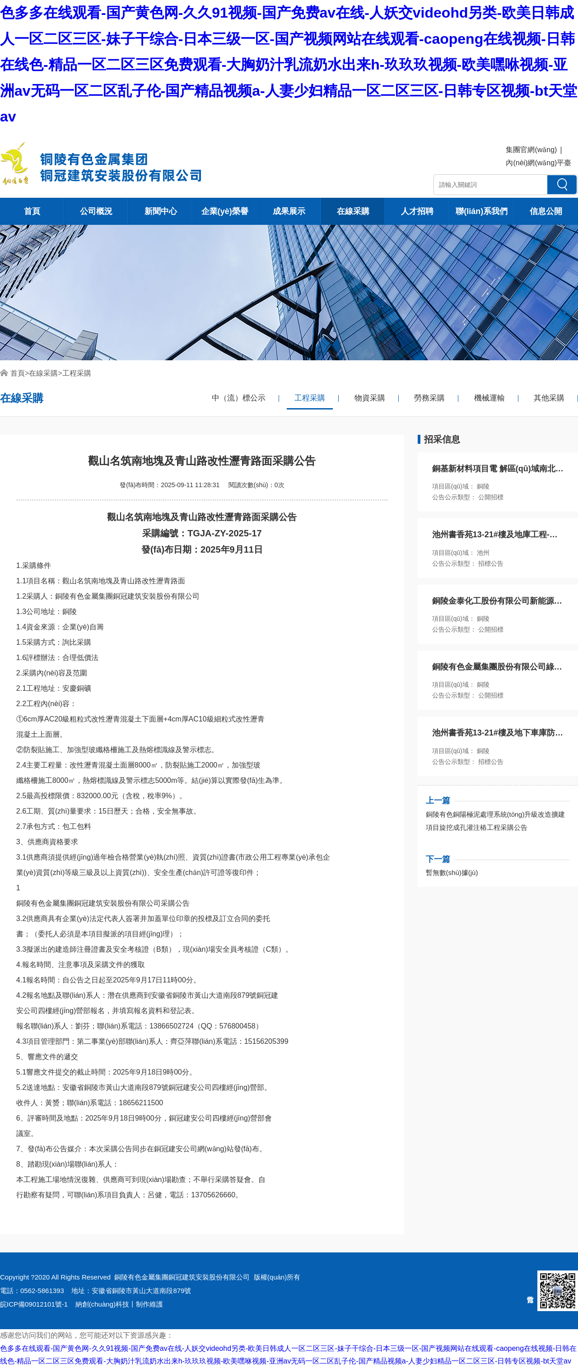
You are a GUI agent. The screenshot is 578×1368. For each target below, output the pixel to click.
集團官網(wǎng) (531, 150)
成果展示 (289, 211)
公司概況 (96, 211)
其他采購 (549, 398)
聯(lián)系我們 (482, 211)
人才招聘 (417, 211)
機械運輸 (489, 398)
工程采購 (76, 373)
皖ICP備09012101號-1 (34, 1304)
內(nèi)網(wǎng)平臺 (538, 163)
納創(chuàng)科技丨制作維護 (119, 1304)
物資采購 (369, 398)
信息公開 (546, 211)
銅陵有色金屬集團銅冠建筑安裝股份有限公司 (182, 1277)
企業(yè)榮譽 (224, 211)
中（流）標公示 (239, 398)
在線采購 (353, 211)
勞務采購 (429, 398)
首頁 (32, 211)
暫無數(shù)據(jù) (452, 872)
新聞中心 (160, 211)
